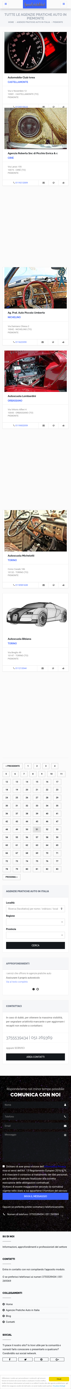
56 (27, 837)
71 (57, 853)
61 (17, 845)
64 (47, 845)
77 (57, 861)
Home (11, 22)
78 (7, 869)
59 (57, 837)
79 (17, 869)
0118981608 (21, 585)
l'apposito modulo (55, 1269)
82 (47, 869)
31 (17, 806)
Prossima (12, 877)
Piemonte (58, 22)
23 (57, 790)
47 (57, 821)
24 (7, 797)
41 (57, 813)
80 (27, 869)
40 (47, 813)
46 (47, 821)
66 (7, 853)
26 (27, 797)
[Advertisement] (35, 226)
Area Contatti (35, 1057)
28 (47, 797)
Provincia (11, 929)
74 (27, 861)
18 (7, 790)
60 (7, 845)
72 (7, 861)
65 (57, 845)
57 (37, 837)
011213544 (21, 668)
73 (17, 861)
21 (37, 790)
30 (7, 806)
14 (27, 782)
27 (37, 797)
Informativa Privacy (55, 1166)
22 (47, 790)
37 (17, 813)
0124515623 (21, 107)
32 (27, 806)
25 (17, 797)
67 (17, 853)
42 (7, 821)
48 (7, 829)
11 (61, 774)
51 (37, 829)
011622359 (21, 342)
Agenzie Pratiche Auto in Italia (33, 22)
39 (37, 813)
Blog (8, 1316)
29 (57, 797)
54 (7, 837)
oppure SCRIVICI (15, 1048)
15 (37, 782)
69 (37, 853)
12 (7, 782)
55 (17, 837)
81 (37, 869)
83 (57, 869)
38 (27, 813)
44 (27, 821)
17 (57, 782)
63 (37, 845)
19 (17, 790)
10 (51, 774)
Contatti (10, 1321)
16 (47, 782)
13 (17, 782)
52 (47, 829)
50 (27, 829)
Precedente (13, 766)
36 (7, 813)
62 (27, 845)
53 (57, 829)
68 (27, 853)
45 (37, 821)
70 (47, 853)
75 (37, 861)
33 (37, 806)
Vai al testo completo (17, 981)
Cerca (35, 945)
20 (27, 790)
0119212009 (21, 182)
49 (17, 829)
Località (10, 902)
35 (57, 806)
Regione (10, 916)
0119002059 (21, 425)
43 (17, 821)
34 (47, 806)
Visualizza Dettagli (59, 1386)
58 (47, 837)
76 (47, 861)
